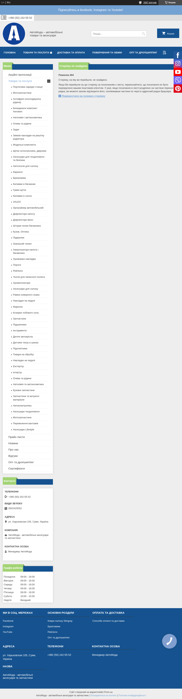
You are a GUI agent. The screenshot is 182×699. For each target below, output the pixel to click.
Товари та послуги (36, 52)
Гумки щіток (19, 190)
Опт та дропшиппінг (143, 52)
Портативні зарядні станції (28, 86)
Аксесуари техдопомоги (26, 411)
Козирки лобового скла (26, 312)
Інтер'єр (17, 372)
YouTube (7, 632)
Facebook (8, 620)
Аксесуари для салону (25, 288)
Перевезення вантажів (25, 423)
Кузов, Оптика (21, 231)
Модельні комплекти (24, 144)
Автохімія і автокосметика (27, 117)
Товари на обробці (23, 354)
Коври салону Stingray (60, 620)
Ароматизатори (21, 282)
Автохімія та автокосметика (28, 384)
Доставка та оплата (71, 52)
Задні (16, 129)
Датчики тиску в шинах (25, 342)
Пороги (17, 264)
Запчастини (19, 318)
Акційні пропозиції (20, 74)
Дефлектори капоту (24, 213)
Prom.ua (108, 692)
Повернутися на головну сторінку (83, 96)
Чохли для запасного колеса (29, 277)
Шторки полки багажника (27, 225)
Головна (10, 52)
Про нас (13, 449)
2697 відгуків (150, 2)
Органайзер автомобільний (28, 207)
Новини (13, 443)
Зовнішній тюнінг (22, 243)
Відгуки (13, 455)
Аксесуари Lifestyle (23, 429)
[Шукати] (143, 34)
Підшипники (19, 324)
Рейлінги (18, 270)
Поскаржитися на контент (103, 695)
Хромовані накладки (24, 259)
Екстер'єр (18, 366)
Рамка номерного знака (26, 294)
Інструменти (20, 330)
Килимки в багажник (24, 184)
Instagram (8, 626)
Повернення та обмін (107, 52)
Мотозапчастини (22, 92)
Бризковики (19, 178)
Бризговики (54, 626)
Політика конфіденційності (132, 695)
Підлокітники (20, 348)
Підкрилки (18, 237)
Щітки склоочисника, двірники (29, 150)
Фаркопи (18, 306)
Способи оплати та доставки (108, 620)
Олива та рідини (22, 123)
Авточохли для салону (25, 166)
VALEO (17, 201)
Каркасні (18, 172)
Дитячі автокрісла (23, 336)
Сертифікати (16, 468)
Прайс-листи (16, 436)
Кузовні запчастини (24, 390)
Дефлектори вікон (23, 219)
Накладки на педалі (24, 300)
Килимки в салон (22, 195)
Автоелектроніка (22, 405)
